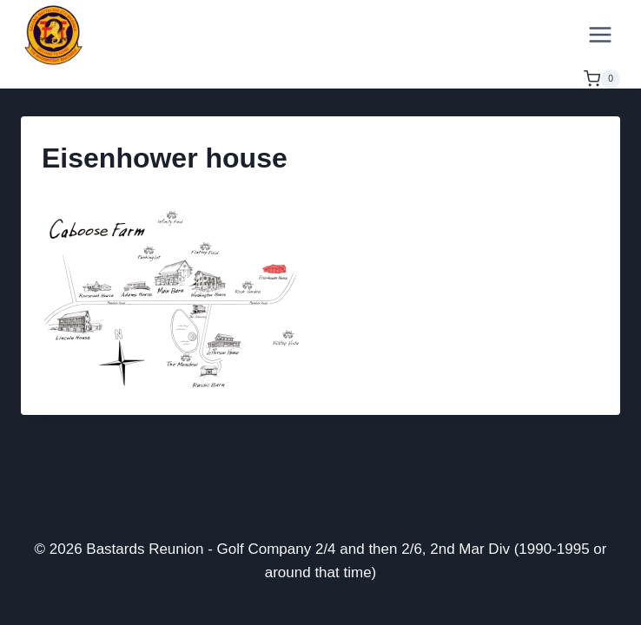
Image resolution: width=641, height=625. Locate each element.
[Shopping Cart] (602, 79)
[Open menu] (599, 34)
